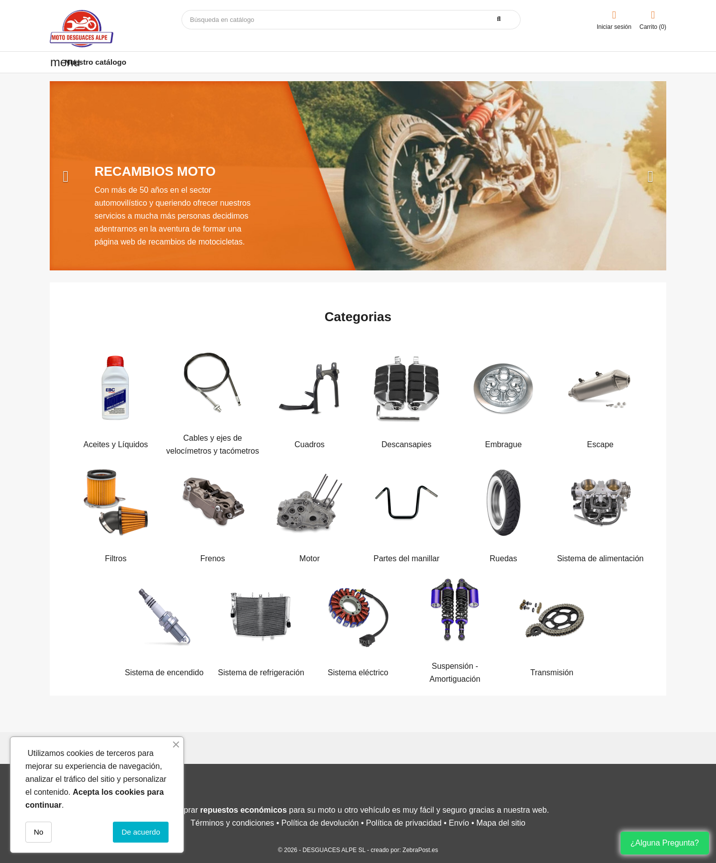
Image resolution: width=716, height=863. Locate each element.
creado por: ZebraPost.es (404, 850)
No (38, 832)
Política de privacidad (404, 823)
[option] (358, 175)
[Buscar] (351, 19)
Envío (459, 823)
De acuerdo (140, 832)
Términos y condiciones (232, 823)
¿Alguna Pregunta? (664, 843)
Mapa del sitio (501, 823)
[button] (96, 175)
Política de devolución (320, 823)
